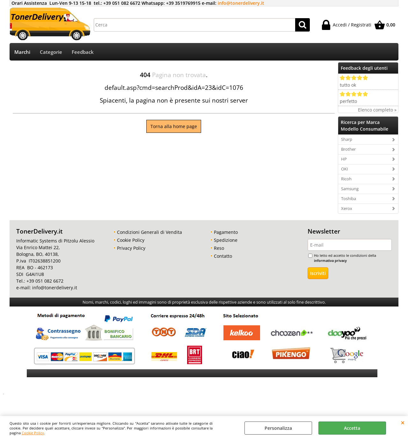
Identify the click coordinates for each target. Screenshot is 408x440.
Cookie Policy (33, 432)
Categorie (51, 52)
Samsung (350, 188)
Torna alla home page (173, 126)
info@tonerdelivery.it (241, 3)
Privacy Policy (131, 248)
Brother (348, 149)
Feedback (83, 52)
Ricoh (346, 179)
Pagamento (226, 232)
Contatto (223, 256)
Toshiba (348, 198)
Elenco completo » (377, 110)
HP (344, 159)
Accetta (352, 428)
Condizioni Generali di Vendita (149, 232)
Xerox (346, 208)
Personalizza (278, 428)
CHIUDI (403, 422)
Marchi (22, 52)
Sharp (346, 139)
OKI (344, 169)
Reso (219, 248)
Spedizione (225, 240)
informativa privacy (330, 260)
